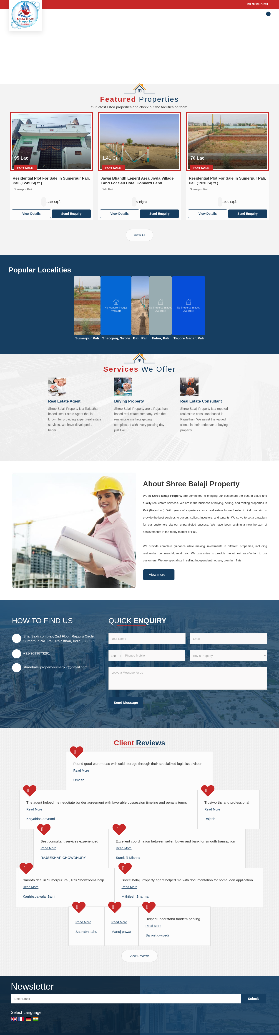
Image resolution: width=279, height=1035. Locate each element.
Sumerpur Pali (87, 338)
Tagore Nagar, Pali (188, 338)
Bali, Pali (140, 338)
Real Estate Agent (64, 401)
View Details (31, 213)
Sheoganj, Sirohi (116, 338)
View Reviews (139, 956)
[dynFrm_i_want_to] (228, 655)
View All (139, 235)
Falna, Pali (160, 338)
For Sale (25, 168)
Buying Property (129, 401)
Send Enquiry (71, 213)
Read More (81, 770)
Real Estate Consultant (201, 401)
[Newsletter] (126, 998)
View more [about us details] (157, 574)
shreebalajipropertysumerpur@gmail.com (55, 667)
